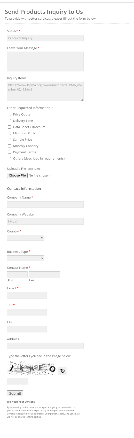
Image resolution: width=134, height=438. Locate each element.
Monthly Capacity (26, 146)
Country (14, 232)
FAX (9, 322)
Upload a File (24, 168)
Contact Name (19, 268)
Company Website (20, 214)
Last (31, 279)
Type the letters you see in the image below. (39, 356)
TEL (11, 306)
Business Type (18, 252)
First (10, 279)
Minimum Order (25, 133)
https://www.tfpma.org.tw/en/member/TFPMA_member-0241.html (45, 91)
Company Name (20, 198)
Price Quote (21, 114)
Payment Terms (24, 152)
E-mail (13, 289)
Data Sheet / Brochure (29, 127)
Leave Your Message (23, 49)
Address (13, 339)
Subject (13, 32)
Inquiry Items (16, 78)
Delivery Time (23, 120)
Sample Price (22, 139)
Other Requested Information (30, 108)
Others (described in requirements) (39, 158)
